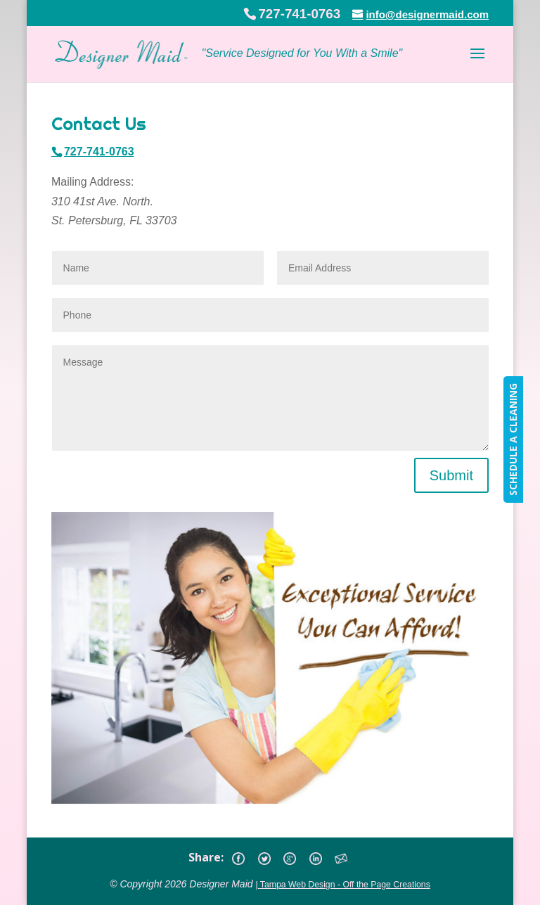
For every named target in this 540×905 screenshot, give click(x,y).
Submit (451, 475)
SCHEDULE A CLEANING (513, 439)
